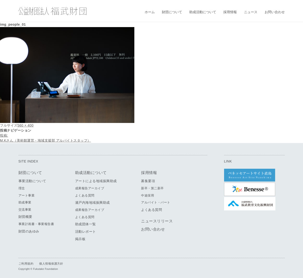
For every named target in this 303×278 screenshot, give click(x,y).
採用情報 (230, 12)
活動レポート (85, 231)
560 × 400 (26, 125)
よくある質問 (85, 195)
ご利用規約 (26, 263)
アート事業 (26, 195)
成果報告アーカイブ (89, 188)
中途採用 (147, 195)
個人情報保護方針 (51, 263)
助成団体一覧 (85, 224)
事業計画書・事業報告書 (36, 224)
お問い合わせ (275, 12)
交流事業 (24, 209)
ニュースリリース (157, 221)
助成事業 (24, 202)
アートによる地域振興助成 (96, 181)
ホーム (150, 12)
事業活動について (32, 181)
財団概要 (25, 217)
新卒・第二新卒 (152, 188)
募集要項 (148, 181)
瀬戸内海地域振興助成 (92, 202)
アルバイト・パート (155, 202)
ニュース (250, 12)
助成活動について (202, 12)
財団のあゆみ (28, 231)
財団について (172, 12)
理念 (21, 188)
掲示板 (80, 239)
